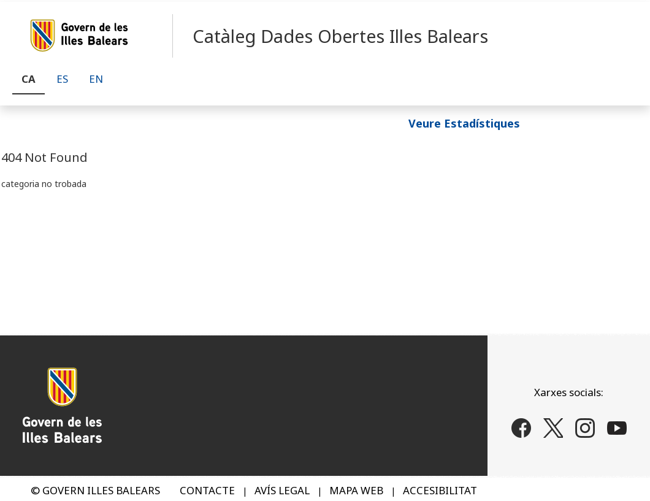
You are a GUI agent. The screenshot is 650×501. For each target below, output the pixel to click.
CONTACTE (207, 490)
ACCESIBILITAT (440, 490)
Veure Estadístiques (464, 122)
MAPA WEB (356, 490)
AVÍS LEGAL (282, 490)
